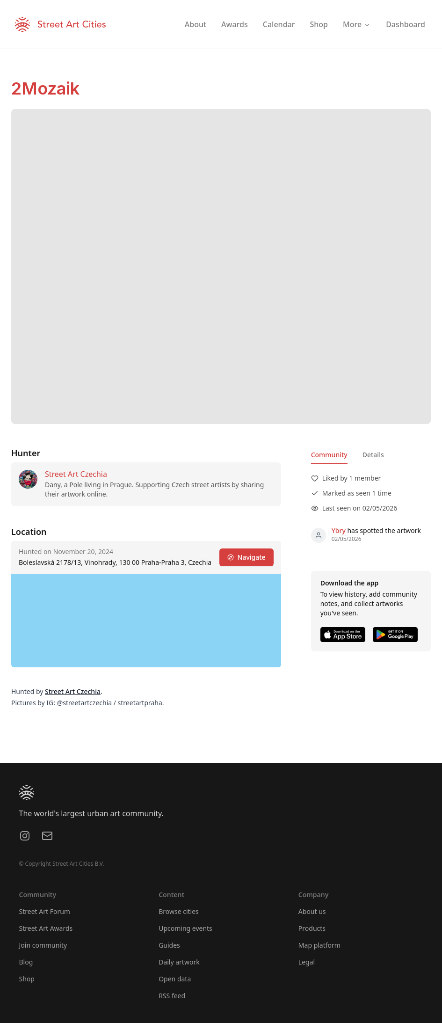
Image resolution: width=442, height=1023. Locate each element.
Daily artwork (179, 961)
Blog (26, 961)
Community (329, 454)
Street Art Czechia (76, 474)
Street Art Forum (44, 911)
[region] (146, 620)
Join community (43, 945)
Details (373, 454)
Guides (169, 945)
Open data (175, 978)
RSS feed (172, 995)
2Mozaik (45, 88)
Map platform (319, 945)
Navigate (246, 557)
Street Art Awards (46, 928)
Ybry (339, 530)
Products (312, 928)
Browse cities (179, 911)
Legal (306, 961)
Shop (27, 978)
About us (312, 911)
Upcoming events (185, 928)
